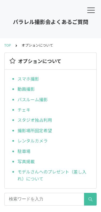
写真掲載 (26, 161)
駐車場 (24, 151)
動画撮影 (26, 89)
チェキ (24, 109)
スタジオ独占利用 (35, 120)
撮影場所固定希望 (35, 130)
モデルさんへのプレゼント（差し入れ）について (52, 175)
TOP (7, 45)
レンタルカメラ (33, 140)
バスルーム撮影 (33, 99)
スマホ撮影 (28, 78)
